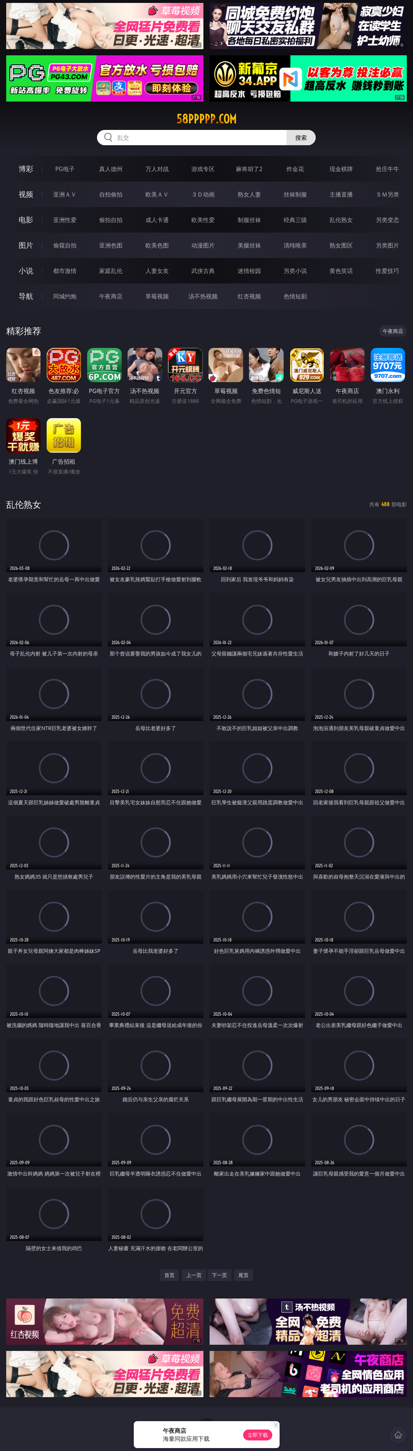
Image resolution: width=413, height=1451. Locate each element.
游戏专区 (203, 169)
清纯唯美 (295, 245)
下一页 (219, 1275)
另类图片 (387, 245)
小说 (26, 270)
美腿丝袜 (249, 245)
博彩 (26, 169)
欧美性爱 (203, 220)
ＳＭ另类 (387, 194)
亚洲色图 (110, 245)
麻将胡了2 (249, 169)
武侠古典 (203, 271)
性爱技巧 (387, 271)
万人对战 (157, 169)
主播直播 (341, 194)
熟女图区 (341, 245)
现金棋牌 (341, 169)
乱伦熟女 (341, 220)
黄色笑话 (341, 271)
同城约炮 (65, 296)
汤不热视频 (203, 296)
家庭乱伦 (110, 271)
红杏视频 (249, 296)
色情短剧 (295, 296)
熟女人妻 (249, 194)
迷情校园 (249, 271)
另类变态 (387, 220)
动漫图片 (203, 245)
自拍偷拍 (110, 194)
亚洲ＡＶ (65, 194)
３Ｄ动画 (203, 194)
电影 (26, 220)
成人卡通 (157, 220)
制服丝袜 (249, 220)
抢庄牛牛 (387, 169)
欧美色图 (157, 245)
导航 (26, 296)
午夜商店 (110, 296)
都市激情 (65, 271)
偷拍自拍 (110, 220)
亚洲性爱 (65, 220)
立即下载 (258, 1434)
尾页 (243, 1275)
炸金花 (295, 169)
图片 (26, 245)
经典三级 (295, 220)
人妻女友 (157, 271)
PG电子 (64, 169)
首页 (169, 1275)
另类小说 (295, 271)
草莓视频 (157, 296)
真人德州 (110, 169)
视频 (26, 194)
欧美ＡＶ (157, 194)
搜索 (301, 138)
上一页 (194, 1275)
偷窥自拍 (65, 245)
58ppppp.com (206, 119)
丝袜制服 (295, 194)
